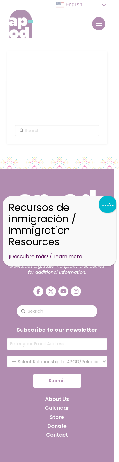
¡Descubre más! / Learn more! (46, 256)
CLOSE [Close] (108, 204)
